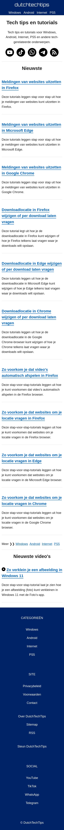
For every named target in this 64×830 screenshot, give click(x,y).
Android (29, 12)
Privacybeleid (32, 686)
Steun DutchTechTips (31, 746)
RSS (32, 733)
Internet (42, 12)
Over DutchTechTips (32, 716)
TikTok (32, 786)
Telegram (32, 803)
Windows (15, 12)
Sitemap (32, 724)
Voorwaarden (32, 694)
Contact (32, 703)
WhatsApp (32, 794)
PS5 (52, 12)
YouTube (32, 778)
